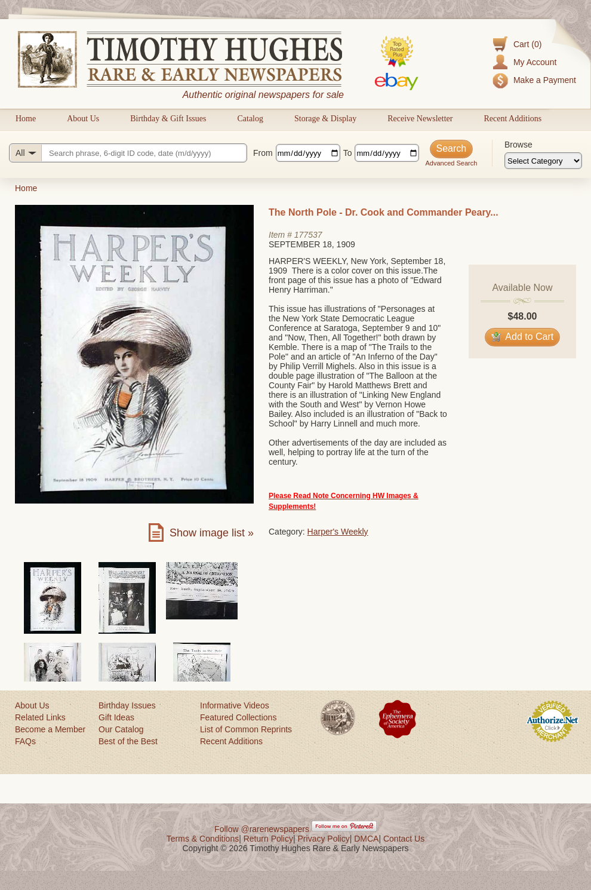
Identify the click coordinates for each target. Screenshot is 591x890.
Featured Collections (238, 717)
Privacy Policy (324, 838)
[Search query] (128, 152)
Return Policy (268, 838)
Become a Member (50, 729)
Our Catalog (120, 729)
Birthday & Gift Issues (168, 118)
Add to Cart (522, 337)
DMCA (366, 838)
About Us (83, 118)
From (263, 153)
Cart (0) (527, 44)
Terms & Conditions (203, 838)
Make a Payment (544, 80)
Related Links (40, 717)
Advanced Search (451, 163)
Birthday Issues (127, 705)
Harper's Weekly (337, 531)
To (347, 153)
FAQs (25, 741)
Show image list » (212, 533)
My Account (534, 62)
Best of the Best (128, 741)
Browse (518, 144)
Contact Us (403, 838)
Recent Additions (512, 118)
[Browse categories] (543, 160)
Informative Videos (234, 705)
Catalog (250, 118)
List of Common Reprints (246, 729)
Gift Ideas (116, 717)
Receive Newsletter (420, 118)
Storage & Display (325, 118)
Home (26, 118)
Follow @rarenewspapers (261, 829)
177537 (308, 235)
